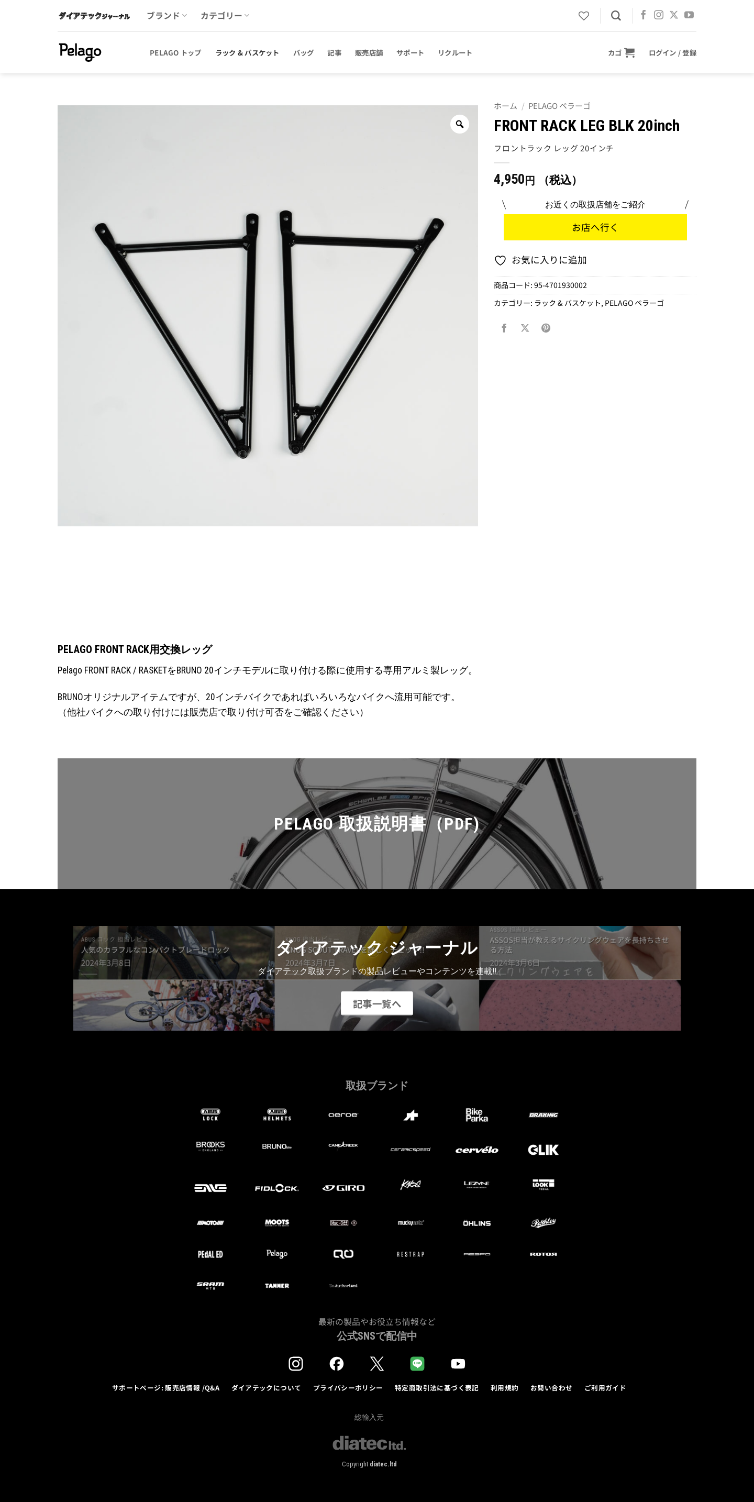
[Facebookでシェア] (504, 327)
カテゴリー (225, 15)
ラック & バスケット (247, 52)
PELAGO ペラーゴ (559, 105)
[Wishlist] (584, 15)
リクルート (455, 52)
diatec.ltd (383, 1464)
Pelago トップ (176, 52)
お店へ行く (595, 227)
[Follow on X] (674, 15)
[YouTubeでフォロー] (689, 15)
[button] (621, 52)
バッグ (303, 52)
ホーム (505, 105)
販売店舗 (369, 52)
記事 (334, 52)
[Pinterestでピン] (546, 327)
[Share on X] (525, 327)
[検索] (616, 16)
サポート (410, 52)
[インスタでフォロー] (658, 15)
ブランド (167, 15)
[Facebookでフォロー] (643, 15)
